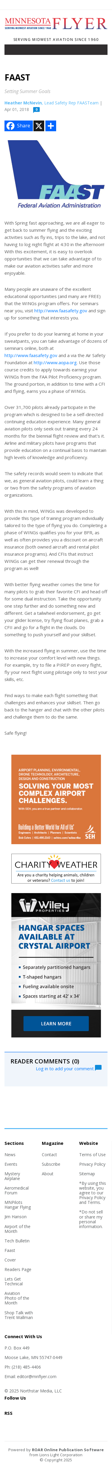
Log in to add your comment (69, 1068)
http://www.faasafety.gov (60, 311)
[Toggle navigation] (13, 51)
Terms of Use (92, 1154)
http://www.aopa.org (55, 362)
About (47, 1173)
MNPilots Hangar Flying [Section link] (17, 1204)
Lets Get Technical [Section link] (13, 1281)
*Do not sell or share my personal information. (91, 1219)
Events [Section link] (10, 1164)
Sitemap (87, 1173)
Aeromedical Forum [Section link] (16, 1190)
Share (17, 126)
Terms (94, 1202)
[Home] (56, 31)
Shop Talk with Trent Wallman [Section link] (18, 1315)
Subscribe (51, 1164)
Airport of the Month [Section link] (17, 1229)
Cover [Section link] (10, 1260)
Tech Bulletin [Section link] (17, 1241)
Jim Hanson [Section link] (15, 1216)
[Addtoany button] (51, 126)
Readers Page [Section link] (17, 1269)
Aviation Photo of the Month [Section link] (16, 1298)
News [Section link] (10, 1154)
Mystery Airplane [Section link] (12, 1176)
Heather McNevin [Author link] (23, 103)
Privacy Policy (92, 1164)
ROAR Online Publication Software (68, 1449)
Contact (49, 1154)
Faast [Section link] (9, 1250)
